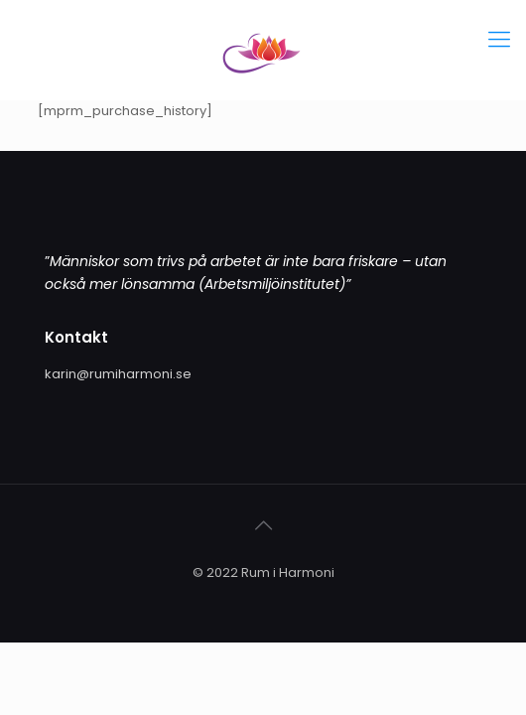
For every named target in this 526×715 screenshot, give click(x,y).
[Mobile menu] (499, 40)
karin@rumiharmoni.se (118, 373)
